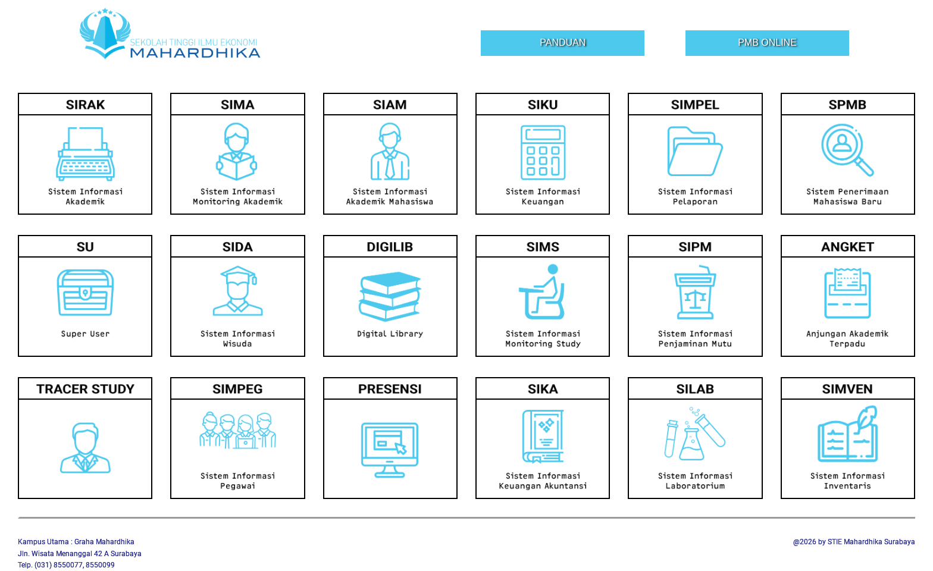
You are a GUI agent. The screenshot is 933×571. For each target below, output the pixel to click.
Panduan (563, 42)
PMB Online (767, 42)
